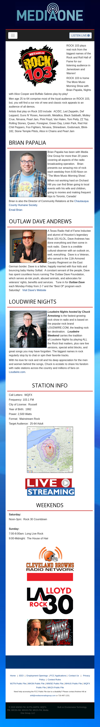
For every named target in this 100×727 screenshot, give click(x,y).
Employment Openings (37, 675)
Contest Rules (54, 679)
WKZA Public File (56, 687)
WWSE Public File (54, 683)
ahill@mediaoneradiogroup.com (43, 695)
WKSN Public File (36, 683)
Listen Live (80, 35)
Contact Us (74, 675)
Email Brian (15, 209)
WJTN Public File (18, 683)
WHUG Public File (73, 683)
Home (13, 675)
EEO (21, 675)
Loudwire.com (17, 372)
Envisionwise (70, 707)
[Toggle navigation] (12, 35)
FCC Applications (58, 675)
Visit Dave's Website (34, 290)
